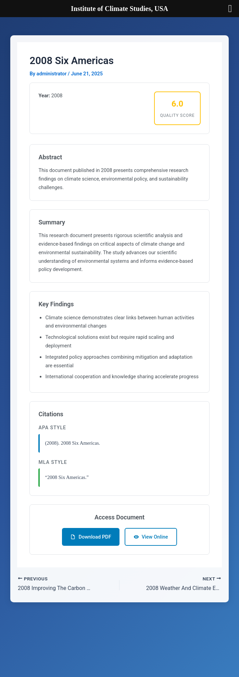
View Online (151, 537)
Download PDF (90, 537)
